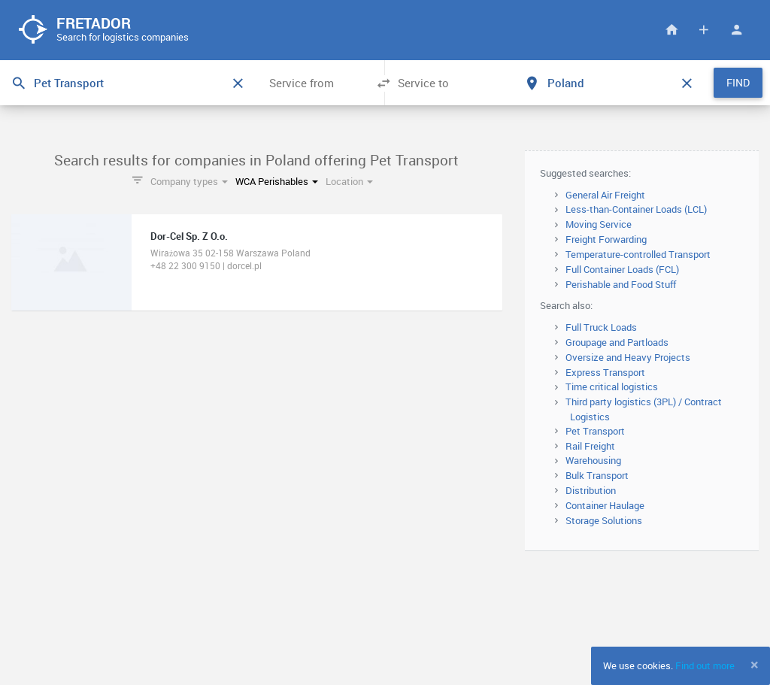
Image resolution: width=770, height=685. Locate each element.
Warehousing (593, 460)
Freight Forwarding (606, 239)
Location (349, 181)
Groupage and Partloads (616, 342)
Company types (189, 181)
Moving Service (598, 224)
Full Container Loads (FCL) (622, 269)
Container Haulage (604, 505)
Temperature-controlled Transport (638, 254)
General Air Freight (605, 195)
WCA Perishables (276, 181)
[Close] (754, 664)
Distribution (590, 490)
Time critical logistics (611, 386)
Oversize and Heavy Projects (627, 357)
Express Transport (605, 372)
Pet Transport (595, 431)
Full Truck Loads (601, 327)
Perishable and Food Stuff (620, 284)
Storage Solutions (603, 520)
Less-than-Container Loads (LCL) (636, 209)
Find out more (705, 665)
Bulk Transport (597, 475)
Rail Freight (590, 446)
